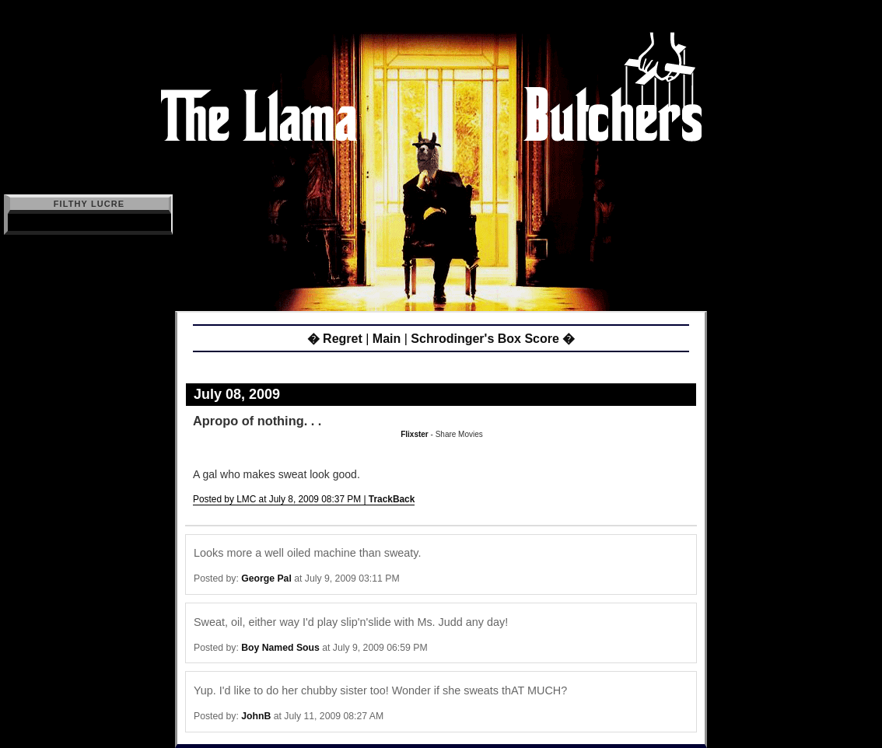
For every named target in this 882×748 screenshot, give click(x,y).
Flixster (415, 434)
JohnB (256, 716)
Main (387, 338)
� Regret (334, 338)
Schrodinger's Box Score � (493, 338)
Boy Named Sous (280, 647)
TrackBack (392, 499)
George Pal (266, 578)
